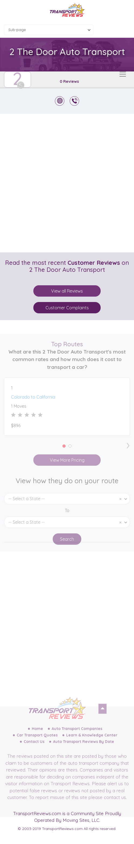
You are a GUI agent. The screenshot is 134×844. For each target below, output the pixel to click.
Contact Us (34, 750)
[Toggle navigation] (122, 74)
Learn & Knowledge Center (91, 744)
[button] (64, 455)
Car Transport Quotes (37, 744)
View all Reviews (67, 291)
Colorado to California (33, 406)
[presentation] (128, 453)
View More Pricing (67, 469)
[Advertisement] (67, 183)
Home (37, 737)
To (67, 519)
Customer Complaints (67, 307)
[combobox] (48, 30)
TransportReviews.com (37, 813)
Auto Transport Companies (77, 737)
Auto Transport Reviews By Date (83, 750)
